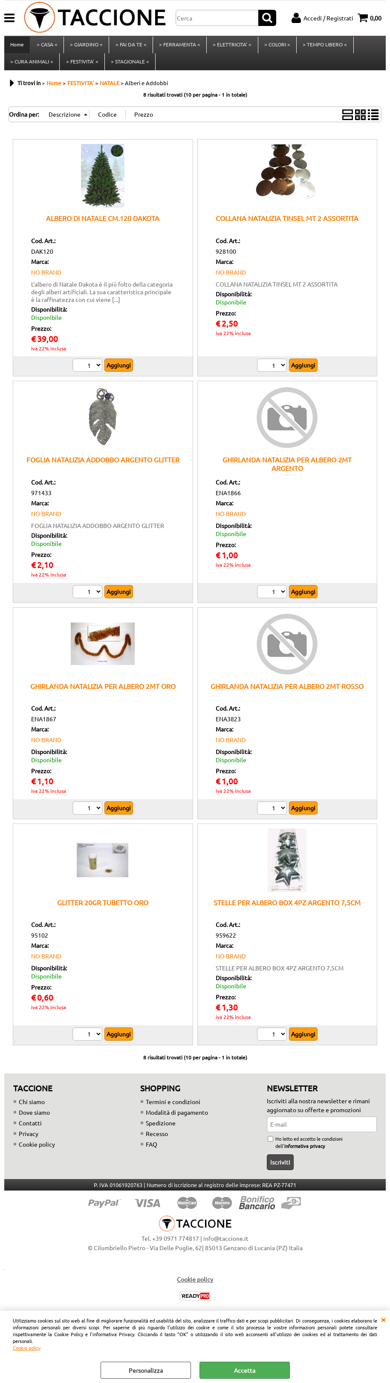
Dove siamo (34, 1117)
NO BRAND (46, 277)
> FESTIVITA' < (82, 65)
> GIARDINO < (85, 46)
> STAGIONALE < (129, 65)
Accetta (244, 1370)
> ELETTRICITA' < (231, 46)
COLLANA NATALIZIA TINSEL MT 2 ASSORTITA (287, 223)
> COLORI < (276, 46)
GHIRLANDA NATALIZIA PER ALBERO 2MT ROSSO (287, 691)
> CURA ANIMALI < (31, 65)
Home (17, 46)
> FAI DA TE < (130, 46)
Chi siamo (32, 1106)
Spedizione (161, 1128)
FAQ (151, 1149)
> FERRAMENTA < (178, 46)
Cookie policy (26, 1347)
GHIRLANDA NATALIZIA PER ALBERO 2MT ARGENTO (287, 469)
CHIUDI (383, 1319)
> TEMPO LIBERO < (323, 46)
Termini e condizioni (173, 1106)
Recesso (157, 1138)
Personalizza (146, 1370)
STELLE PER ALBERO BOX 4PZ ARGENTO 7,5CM (287, 907)
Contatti (30, 1128)
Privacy (28, 1138)
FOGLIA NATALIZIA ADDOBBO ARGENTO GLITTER (102, 465)
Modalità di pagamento (177, 1117)
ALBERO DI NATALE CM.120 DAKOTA (102, 223)
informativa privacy (304, 1151)
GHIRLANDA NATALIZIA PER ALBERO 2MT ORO (103, 691)
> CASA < (46, 46)
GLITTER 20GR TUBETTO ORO (102, 907)
